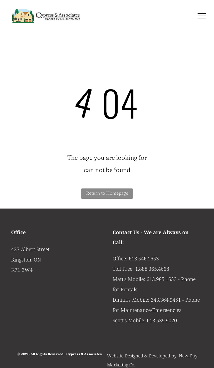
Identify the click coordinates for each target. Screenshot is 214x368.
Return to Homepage (107, 193)
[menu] (201, 16)
